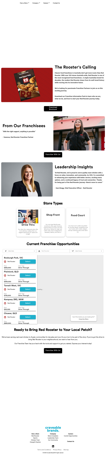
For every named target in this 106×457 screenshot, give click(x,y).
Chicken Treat (35, 440)
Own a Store (35, 434)
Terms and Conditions (44, 450)
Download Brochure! (53, 109)
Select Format (78, 255)
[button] (65, 309)
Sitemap (66, 450)
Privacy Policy (57, 450)
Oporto (35, 438)
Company (53, 434)
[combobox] (21, 255)
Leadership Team (53, 438)
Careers (70, 434)
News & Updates (53, 436)
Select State (11, 255)
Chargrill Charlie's (35, 442)
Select (27, 265)
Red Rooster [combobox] (45, 255)
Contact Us (70, 441)
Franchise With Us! (53, 155)
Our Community (53, 440)
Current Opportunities (70, 436)
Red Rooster (35, 436)
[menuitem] (24, 3)
